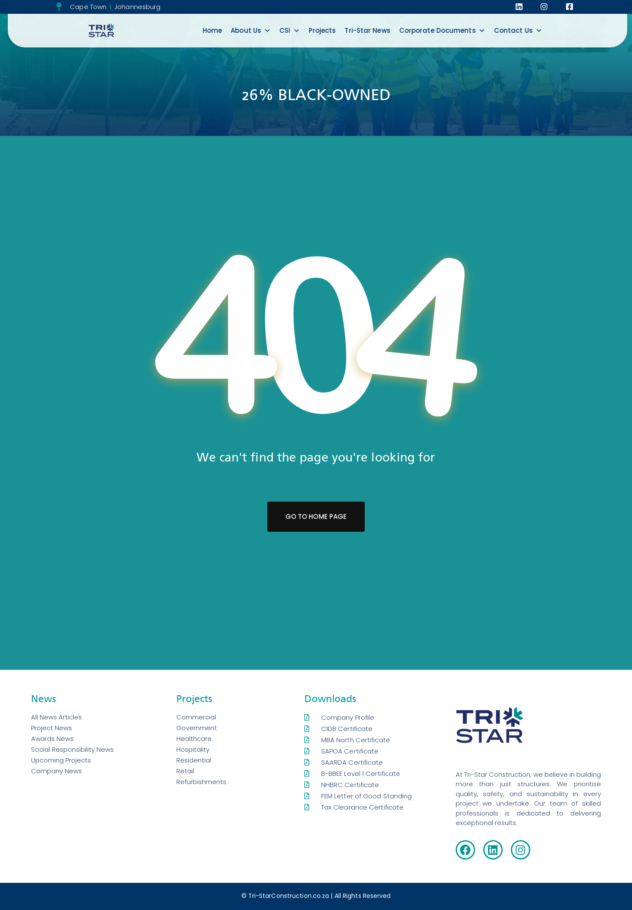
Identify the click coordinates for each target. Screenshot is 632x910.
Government (196, 728)
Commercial (196, 717)
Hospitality (193, 749)
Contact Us (518, 30)
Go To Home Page (316, 516)
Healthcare (194, 738)
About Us (251, 30)
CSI (289, 30)
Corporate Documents (442, 30)
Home (212, 30)
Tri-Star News (367, 30)
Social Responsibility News (72, 749)
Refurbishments (201, 781)
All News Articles (56, 717)
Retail (185, 771)
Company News (56, 771)
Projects (322, 30)
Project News (51, 728)
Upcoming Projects (61, 760)
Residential (193, 760)
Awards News (52, 738)
